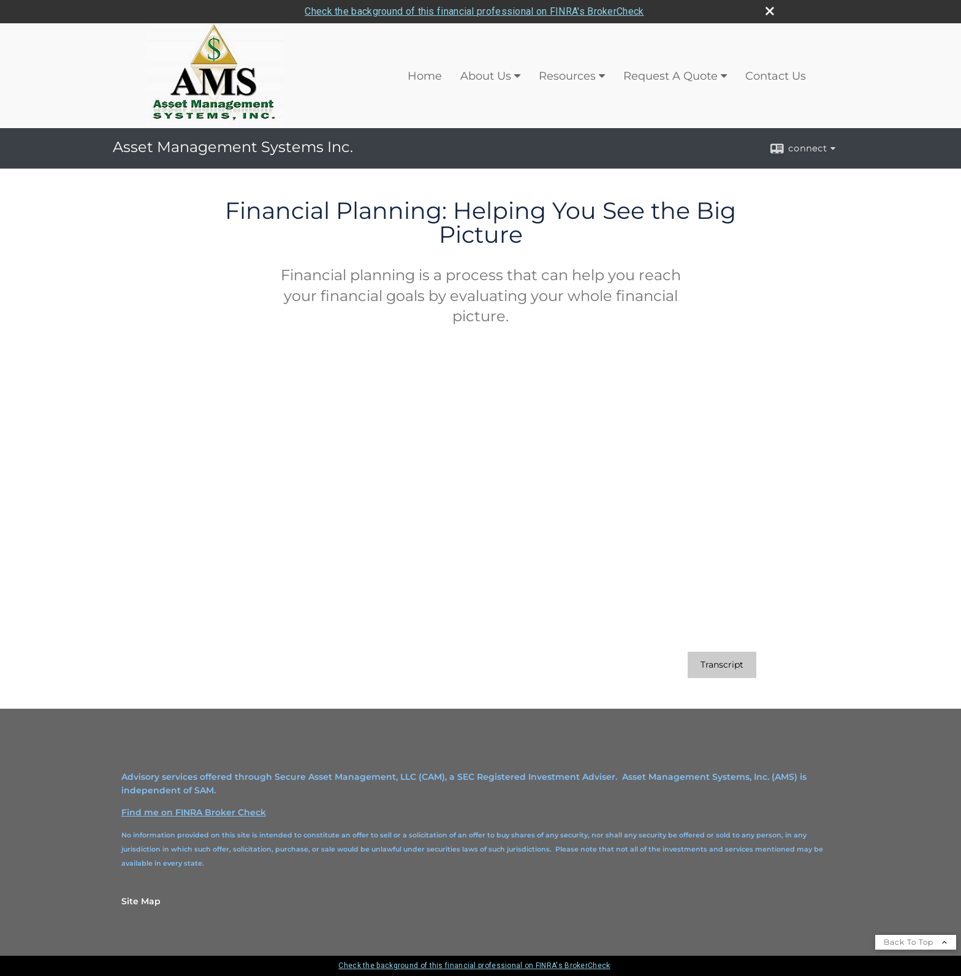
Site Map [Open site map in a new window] (141, 901)
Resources (567, 76)
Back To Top (916, 942)
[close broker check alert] (770, 11)
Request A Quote (670, 76)
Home (425, 76)
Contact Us (775, 76)
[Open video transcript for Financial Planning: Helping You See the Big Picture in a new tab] (722, 665)
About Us (485, 76)
